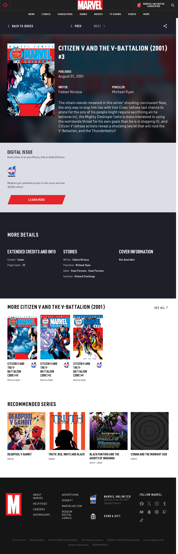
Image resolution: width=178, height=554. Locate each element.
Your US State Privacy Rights (63, 539)
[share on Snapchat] (149, 513)
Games (83, 14)
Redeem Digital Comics (67, 515)
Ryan (17, 379)
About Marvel (38, 496)
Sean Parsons (78, 270)
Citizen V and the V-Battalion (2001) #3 (15, 369)
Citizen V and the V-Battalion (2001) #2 (48, 369)
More (146, 14)
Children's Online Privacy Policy (123, 539)
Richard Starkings (85, 276)
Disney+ (67, 500)
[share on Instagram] (157, 504)
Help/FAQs (40, 503)
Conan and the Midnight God (149, 454)
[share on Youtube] (142, 513)
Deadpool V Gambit (19, 454)
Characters (65, 14)
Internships (41, 514)
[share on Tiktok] (142, 521)
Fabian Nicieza (70, 91)
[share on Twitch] (165, 513)
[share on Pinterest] (157, 513)
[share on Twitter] (149, 504)
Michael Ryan (123, 91)
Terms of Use (19, 539)
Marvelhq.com (72, 506)
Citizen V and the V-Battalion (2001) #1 (81, 369)
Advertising (70, 494)
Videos (132, 14)
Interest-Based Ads (78, 544)
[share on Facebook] (142, 505)
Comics (46, 14)
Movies (98, 14)
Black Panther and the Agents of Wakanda (104, 456)
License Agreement (153, 539)
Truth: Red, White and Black (66, 454)
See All (161, 308)
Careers (39, 509)
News (31, 14)
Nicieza (10, 379)
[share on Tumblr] (165, 504)
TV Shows (115, 14)
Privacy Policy (37, 539)
